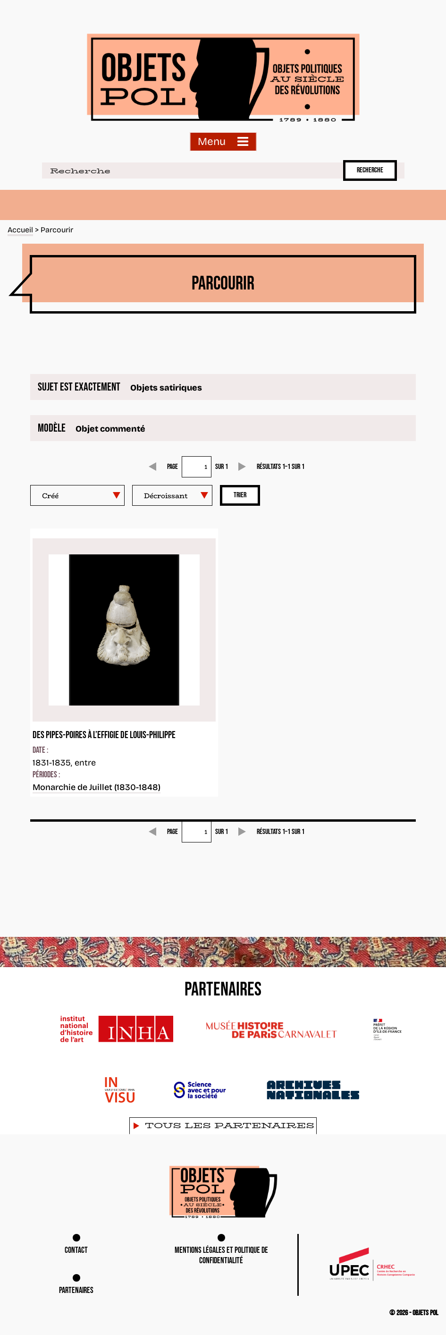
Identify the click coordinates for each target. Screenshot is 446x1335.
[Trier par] (77, 495)
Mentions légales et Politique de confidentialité (221, 1255)
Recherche (370, 170)
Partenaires (76, 1290)
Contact (76, 1250)
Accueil (21, 229)
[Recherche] (190, 170)
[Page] (196, 466)
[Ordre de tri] (172, 495)
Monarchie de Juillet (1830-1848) (96, 787)
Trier (240, 495)
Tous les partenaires (229, 1125)
